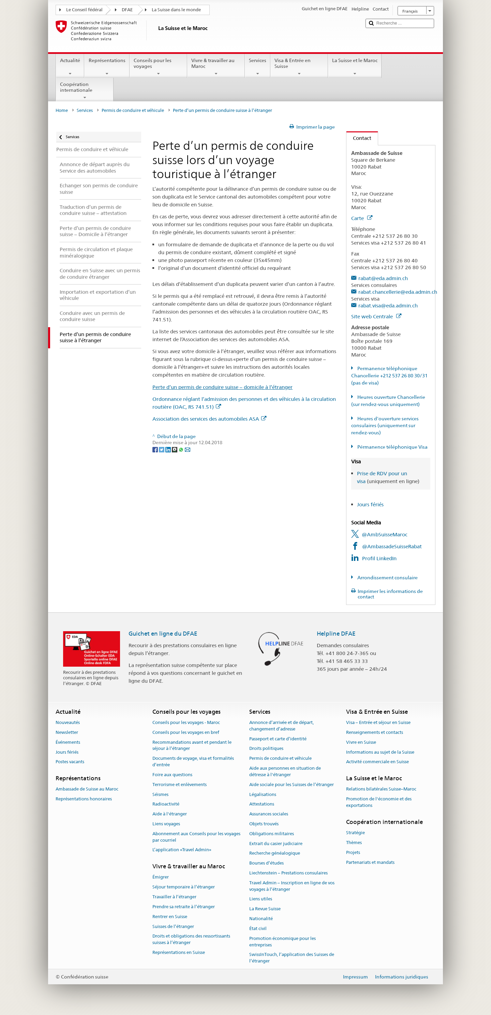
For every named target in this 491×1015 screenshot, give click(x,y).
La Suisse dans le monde (176, 9)
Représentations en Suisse (178, 952)
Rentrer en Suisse (169, 916)
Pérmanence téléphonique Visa (392, 447)
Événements (68, 742)
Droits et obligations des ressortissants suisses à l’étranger (191, 939)
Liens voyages (166, 823)
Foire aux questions (172, 774)
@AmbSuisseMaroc (384, 534)
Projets (353, 852)
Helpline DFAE (336, 633)
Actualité (70, 67)
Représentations (107, 67)
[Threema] (175, 449)
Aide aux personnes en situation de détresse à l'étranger (285, 771)
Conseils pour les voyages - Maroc (186, 722)
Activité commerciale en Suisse (377, 762)
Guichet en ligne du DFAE (163, 633)
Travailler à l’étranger (174, 896)
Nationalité (261, 918)
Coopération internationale (84, 91)
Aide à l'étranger (169, 813)
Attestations (261, 804)
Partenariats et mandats (370, 862)
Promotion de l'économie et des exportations (379, 802)
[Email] (187, 449)
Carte (361, 218)
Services (257, 67)
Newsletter (67, 732)
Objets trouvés (264, 823)
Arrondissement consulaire (387, 577)
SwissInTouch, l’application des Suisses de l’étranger (291, 958)
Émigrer (160, 877)
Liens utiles (260, 899)
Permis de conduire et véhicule (133, 110)
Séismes (160, 794)
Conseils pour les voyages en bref (185, 732)
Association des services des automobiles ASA (209, 419)
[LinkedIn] (168, 449)
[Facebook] (155, 449)
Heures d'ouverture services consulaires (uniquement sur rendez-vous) (385, 426)
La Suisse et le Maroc (354, 67)
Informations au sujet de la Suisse (380, 752)
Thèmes (354, 842)
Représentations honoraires (84, 798)
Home (62, 110)
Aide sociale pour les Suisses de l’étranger (291, 784)
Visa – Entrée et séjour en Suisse (378, 722)
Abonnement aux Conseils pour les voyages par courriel (196, 837)
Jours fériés (370, 504)
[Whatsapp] (181, 449)
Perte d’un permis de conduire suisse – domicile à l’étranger (222, 387)
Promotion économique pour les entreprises (282, 941)
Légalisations (262, 794)
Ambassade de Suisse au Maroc (87, 789)
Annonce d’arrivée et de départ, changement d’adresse (281, 725)
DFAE (127, 9)
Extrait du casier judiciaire (275, 843)
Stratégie (355, 832)
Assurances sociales (268, 813)
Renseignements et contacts (374, 732)
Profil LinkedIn (379, 558)
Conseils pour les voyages (158, 67)
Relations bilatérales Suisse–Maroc (381, 789)
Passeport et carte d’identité (278, 738)
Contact (358, 138)
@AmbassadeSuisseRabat (392, 546)
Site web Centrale (376, 316)
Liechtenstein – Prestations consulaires (288, 872)
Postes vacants (70, 762)
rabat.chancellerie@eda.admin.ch (397, 292)
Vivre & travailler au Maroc (216, 67)
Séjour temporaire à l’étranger (183, 887)
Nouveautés (68, 722)
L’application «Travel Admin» (181, 850)
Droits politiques (266, 748)
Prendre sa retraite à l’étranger (183, 906)
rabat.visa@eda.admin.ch (388, 305)
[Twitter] (162, 449)
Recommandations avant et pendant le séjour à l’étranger (192, 745)
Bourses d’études (266, 863)
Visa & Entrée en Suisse (299, 67)
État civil (258, 928)
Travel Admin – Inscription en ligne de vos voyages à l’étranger (291, 886)
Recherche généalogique (274, 853)
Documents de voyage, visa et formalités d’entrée (193, 762)
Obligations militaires (271, 833)
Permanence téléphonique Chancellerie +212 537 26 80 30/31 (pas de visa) (389, 376)
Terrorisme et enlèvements (179, 784)
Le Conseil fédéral (84, 9)
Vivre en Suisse (361, 742)
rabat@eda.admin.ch (383, 278)
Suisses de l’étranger (173, 926)
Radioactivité (165, 804)
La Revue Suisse (265, 909)
